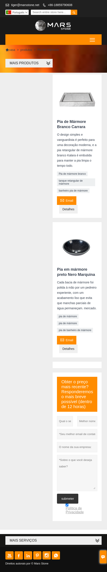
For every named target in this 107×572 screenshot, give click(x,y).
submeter (67, 498)
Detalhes (68, 209)
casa (10, 50)
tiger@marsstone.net (25, 5)
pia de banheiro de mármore (75, 330)
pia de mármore (68, 316)
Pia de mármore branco (72, 173)
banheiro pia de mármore (73, 190)
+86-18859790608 (60, 5)
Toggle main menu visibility (93, 38)
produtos (26, 50)
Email (66, 200)
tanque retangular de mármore (71, 182)
